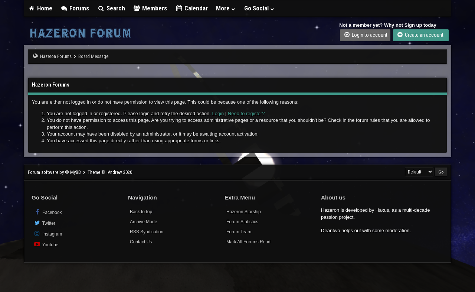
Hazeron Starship (243, 211)
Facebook (47, 212)
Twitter (44, 223)
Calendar (191, 8)
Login (218, 113)
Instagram (47, 233)
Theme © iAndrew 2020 (110, 172)
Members (150, 8)
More (226, 8)
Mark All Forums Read (248, 241)
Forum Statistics (242, 221)
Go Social (259, 8)
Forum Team (238, 231)
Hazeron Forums (56, 56)
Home (40, 8)
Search (111, 8)
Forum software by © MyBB (55, 172)
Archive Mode (143, 221)
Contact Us (141, 241)
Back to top (141, 211)
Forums (74, 8)
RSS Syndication (146, 231)
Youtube (45, 244)
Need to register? (246, 113)
